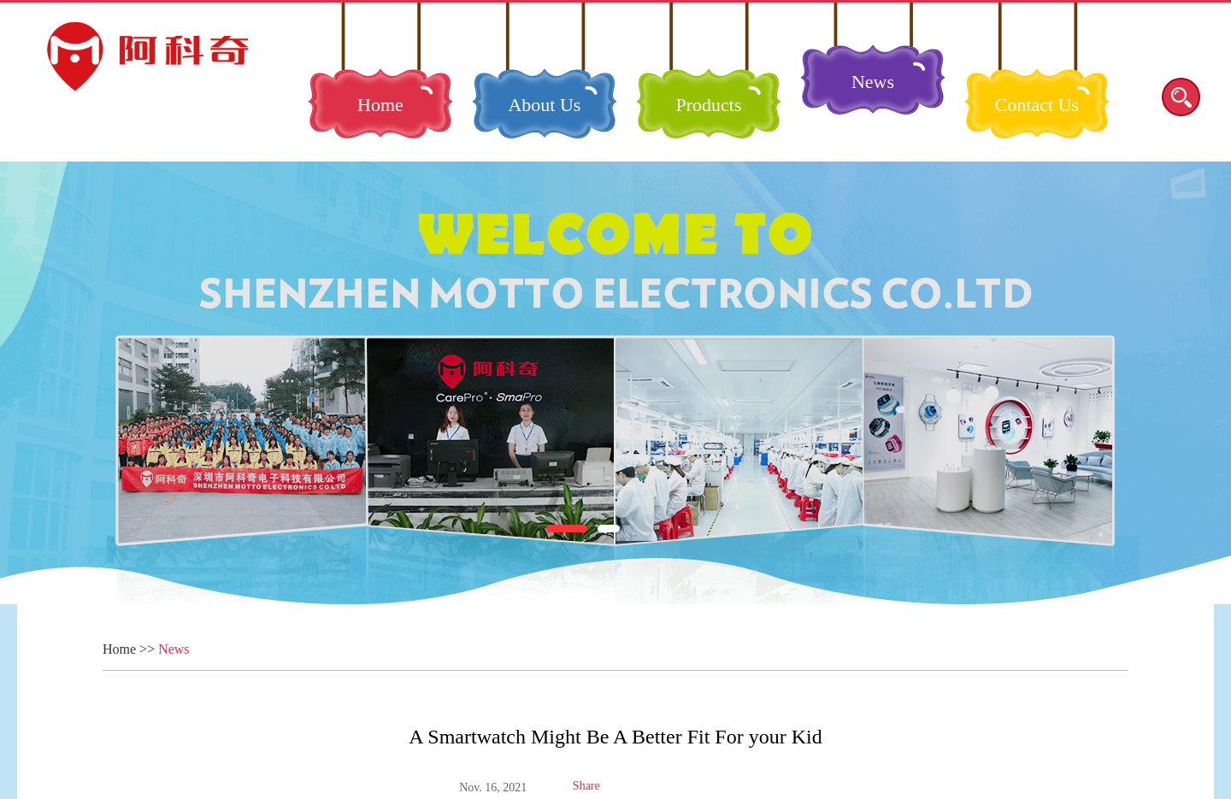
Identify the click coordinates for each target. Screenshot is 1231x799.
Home (380, 104)
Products (708, 104)
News (872, 81)
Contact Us (1037, 104)
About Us (544, 104)
